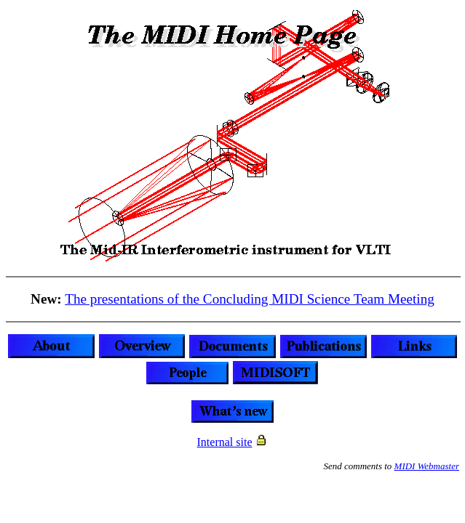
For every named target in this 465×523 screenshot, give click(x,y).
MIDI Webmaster (426, 466)
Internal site (225, 442)
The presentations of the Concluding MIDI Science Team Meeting (249, 299)
